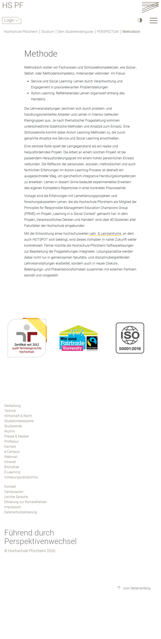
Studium (47, 32)
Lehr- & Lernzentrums (105, 234)
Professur (11, 441)
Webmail (10, 457)
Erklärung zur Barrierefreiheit (25, 502)
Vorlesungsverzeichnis (21, 477)
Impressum (12, 507)
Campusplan (13, 492)
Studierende (13, 426)
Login (9, 20)
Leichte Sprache (16, 497)
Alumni (9, 431)
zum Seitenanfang (136, 588)
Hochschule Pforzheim (21, 32)
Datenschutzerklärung (20, 512)
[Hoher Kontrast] (140, 20)
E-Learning (12, 472)
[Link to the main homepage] (150, 7)
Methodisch (131, 32)
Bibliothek (11, 467)
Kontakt (10, 487)
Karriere (10, 447)
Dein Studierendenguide (75, 32)
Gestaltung (12, 406)
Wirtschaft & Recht (18, 416)
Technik (10, 411)
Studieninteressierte (19, 421)
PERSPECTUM (108, 32)
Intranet (10, 462)
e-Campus (12, 452)
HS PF (13, 6)
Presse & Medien (16, 436)
